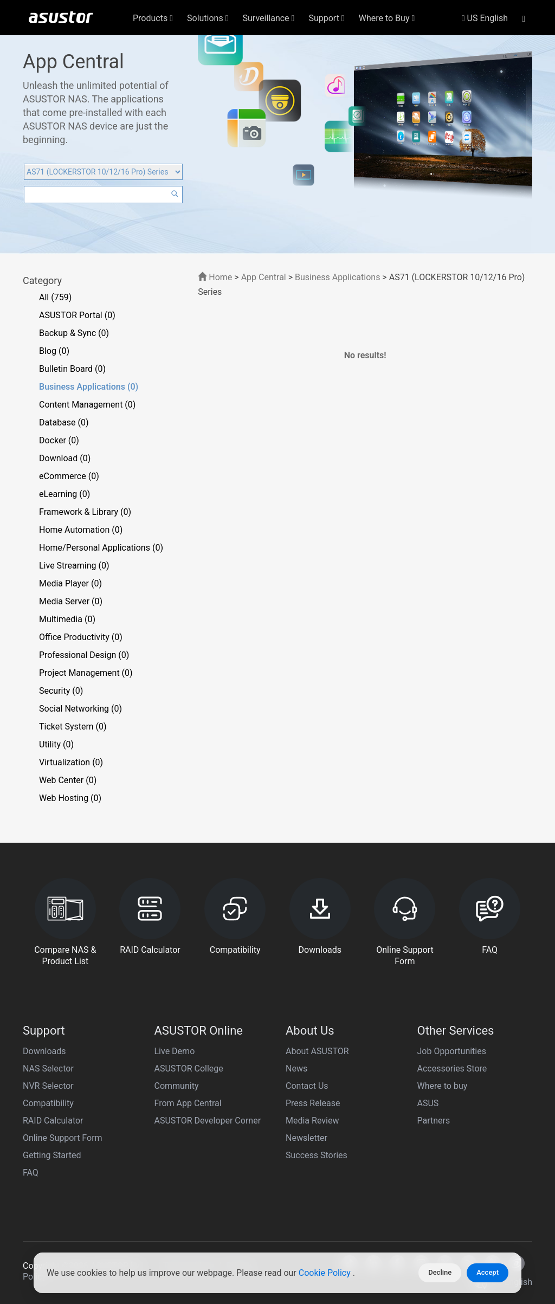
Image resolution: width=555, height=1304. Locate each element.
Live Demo (174, 1051)
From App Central (188, 1103)
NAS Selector (48, 1068)
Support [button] (326, 18)
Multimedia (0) (67, 619)
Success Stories (316, 1155)
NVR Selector (48, 1086)
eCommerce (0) (69, 476)
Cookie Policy (326, 1273)
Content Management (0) (87, 404)
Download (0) (65, 458)
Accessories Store (452, 1068)
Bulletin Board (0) (72, 369)
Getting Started (52, 1155)
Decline (439, 1272)
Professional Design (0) (84, 655)
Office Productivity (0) (80, 637)
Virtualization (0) (71, 762)
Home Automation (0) (80, 530)
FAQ (30, 1172)
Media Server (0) (70, 601)
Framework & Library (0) (85, 512)
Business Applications (337, 277)
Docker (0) (59, 440)
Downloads (44, 1051)
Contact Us (307, 1086)
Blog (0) (54, 351)
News (296, 1068)
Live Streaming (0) (74, 565)
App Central (263, 277)
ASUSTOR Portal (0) (77, 315)
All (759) (55, 297)
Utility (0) (56, 744)
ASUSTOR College (188, 1068)
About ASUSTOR (317, 1051)
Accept (487, 1272)
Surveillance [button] (269, 18)
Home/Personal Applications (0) (101, 548)
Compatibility (48, 1103)
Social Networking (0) (80, 708)
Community (176, 1086)
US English (485, 18)
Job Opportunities (451, 1051)
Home (215, 277)
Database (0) (64, 422)
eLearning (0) (64, 494)
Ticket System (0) (73, 726)
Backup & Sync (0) (74, 333)
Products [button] (153, 18)
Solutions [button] (208, 18)
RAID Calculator (53, 1120)
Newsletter (306, 1138)
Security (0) (61, 691)
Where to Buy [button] (387, 18)
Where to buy (442, 1086)
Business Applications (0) (88, 387)
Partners (433, 1120)
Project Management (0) (86, 673)
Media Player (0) (70, 583)
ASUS (428, 1103)
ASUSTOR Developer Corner (207, 1120)
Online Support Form (62, 1138)
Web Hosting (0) (70, 798)
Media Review (312, 1120)
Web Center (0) (67, 780)
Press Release (313, 1103)
